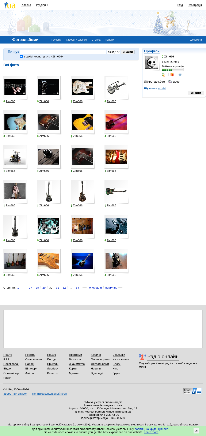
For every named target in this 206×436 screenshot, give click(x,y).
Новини (96, 368)
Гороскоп (75, 359)
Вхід (180, 5)
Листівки (52, 368)
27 (30, 287)
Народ (29, 363)
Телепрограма (100, 359)
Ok (196, 430)
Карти (73, 368)
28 (37, 287)
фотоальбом (154, 81)
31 (57, 287)
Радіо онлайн (163, 356)
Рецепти (52, 373)
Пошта (7, 354)
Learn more (151, 432)
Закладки (119, 354)
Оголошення (33, 359)
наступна (111, 287)
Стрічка (96, 39)
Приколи (52, 363)
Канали (110, 39)
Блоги (117, 363)
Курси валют (121, 359)
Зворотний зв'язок (15, 393)
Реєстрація (195, 5)
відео (173, 81)
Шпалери (31, 368)
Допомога (196, 39)
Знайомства (77, 363)
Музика (74, 373)
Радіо (7, 377)
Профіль (152, 51)
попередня (95, 287)
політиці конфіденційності (151, 429)
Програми (75, 354)
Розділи (41, 5)
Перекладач (11, 363)
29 (44, 287)
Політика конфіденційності (49, 393)
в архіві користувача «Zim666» (42, 56)
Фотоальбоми (100, 363)
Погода (51, 359)
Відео (7, 368)
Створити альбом (76, 39)
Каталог (96, 354)
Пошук (51, 354)
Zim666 (9, 101)
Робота (30, 354)
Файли (29, 373)
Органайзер (11, 373)
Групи (116, 373)
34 (77, 287)
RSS (6, 359)
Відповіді (97, 373)
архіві (162, 88)
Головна (26, 5)
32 (64, 287)
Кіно (115, 368)
